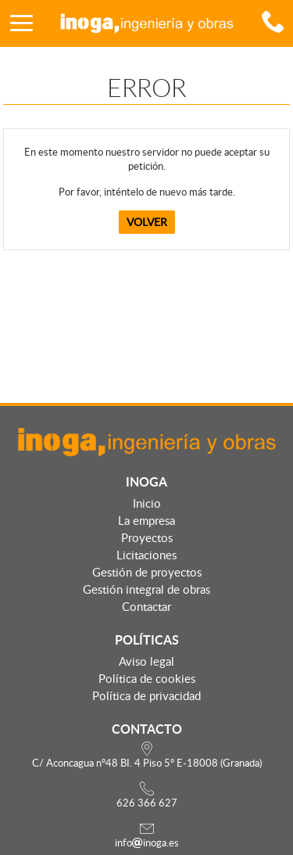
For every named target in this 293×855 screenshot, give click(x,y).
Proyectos (147, 537)
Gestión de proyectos (147, 572)
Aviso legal (146, 661)
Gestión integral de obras (146, 589)
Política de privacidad (146, 695)
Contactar (146, 606)
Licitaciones (146, 554)
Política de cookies (146, 678)
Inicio (147, 503)
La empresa (146, 520)
